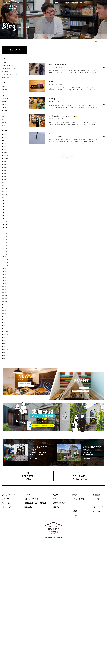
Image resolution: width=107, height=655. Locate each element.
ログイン (74, 515)
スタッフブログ (14, 50)
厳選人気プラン (57, 507)
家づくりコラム (6, 503)
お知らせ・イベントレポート (9, 495)
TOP (94, 41)
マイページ (75, 503)
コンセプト (28, 495)
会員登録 (74, 511)
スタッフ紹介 (96, 499)
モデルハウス (57, 499)
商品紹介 (55, 495)
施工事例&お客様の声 (59, 503)
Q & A (94, 503)
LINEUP (73, 2)
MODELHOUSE (81, 2)
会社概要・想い (97, 495)
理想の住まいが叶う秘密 (31, 499)
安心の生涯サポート (30, 507)
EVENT (56, 2)
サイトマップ (96, 511)
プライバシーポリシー (99, 507)
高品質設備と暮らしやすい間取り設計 (35, 503)
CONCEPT (61, 2)
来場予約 (74, 495)
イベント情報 (5, 499)
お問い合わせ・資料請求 (79, 499)
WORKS (68, 2)
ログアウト (75, 507)
